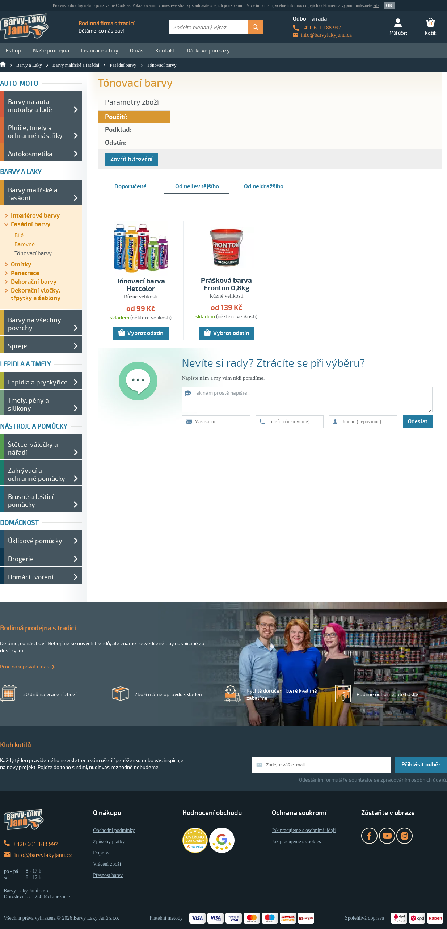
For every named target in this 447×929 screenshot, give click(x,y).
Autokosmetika (30, 154)
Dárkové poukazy (208, 50)
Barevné (24, 244)
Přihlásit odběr (421, 764)
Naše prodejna (51, 50)
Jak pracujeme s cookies (296, 841)
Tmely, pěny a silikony (28, 404)
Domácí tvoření (31, 577)
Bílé (19, 235)
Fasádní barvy (123, 65)
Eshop (13, 50)
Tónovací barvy (162, 65)
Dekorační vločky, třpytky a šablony (35, 294)
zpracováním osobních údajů (413, 780)
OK (389, 5)
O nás (137, 50)
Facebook (369, 836)
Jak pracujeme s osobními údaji (304, 830)
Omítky (21, 264)
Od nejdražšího (263, 186)
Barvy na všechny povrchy (34, 324)
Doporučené (130, 186)
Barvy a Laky (29, 65)
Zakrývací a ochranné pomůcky (36, 475)
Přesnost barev (108, 875)
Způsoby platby (109, 841)
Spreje (17, 346)
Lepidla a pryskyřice (38, 382)
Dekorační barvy (33, 282)
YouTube (387, 836)
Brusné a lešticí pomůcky (31, 501)
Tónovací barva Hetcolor (140, 285)
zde (376, 5)
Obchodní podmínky (114, 830)
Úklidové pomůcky (35, 541)
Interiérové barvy (35, 215)
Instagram (404, 836)
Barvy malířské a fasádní (76, 65)
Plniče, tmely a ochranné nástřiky (35, 132)
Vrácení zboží (107, 864)
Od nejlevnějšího (197, 186)
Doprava (101, 853)
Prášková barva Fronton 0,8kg (226, 284)
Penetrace (25, 273)
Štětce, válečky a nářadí (33, 449)
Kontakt (165, 50)
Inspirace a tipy (99, 50)
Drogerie (21, 559)
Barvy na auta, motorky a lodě (30, 106)
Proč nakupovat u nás (24, 667)
